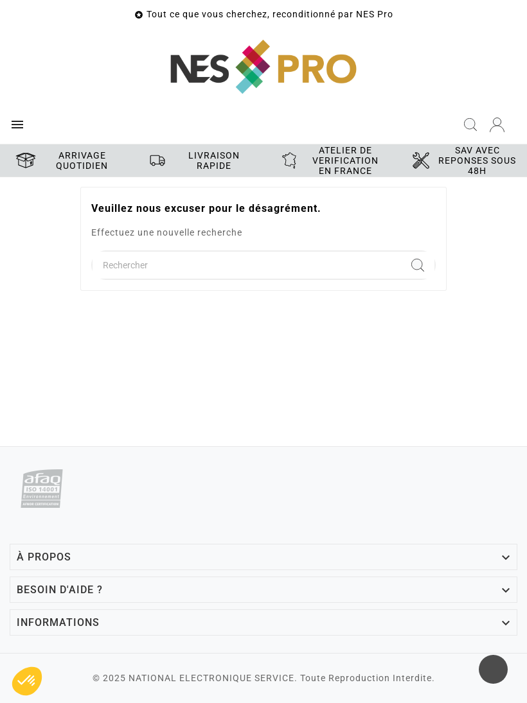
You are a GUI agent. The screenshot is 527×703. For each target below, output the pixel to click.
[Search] (417, 265)
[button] (27, 681)
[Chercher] (247, 265)
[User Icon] (497, 124)
